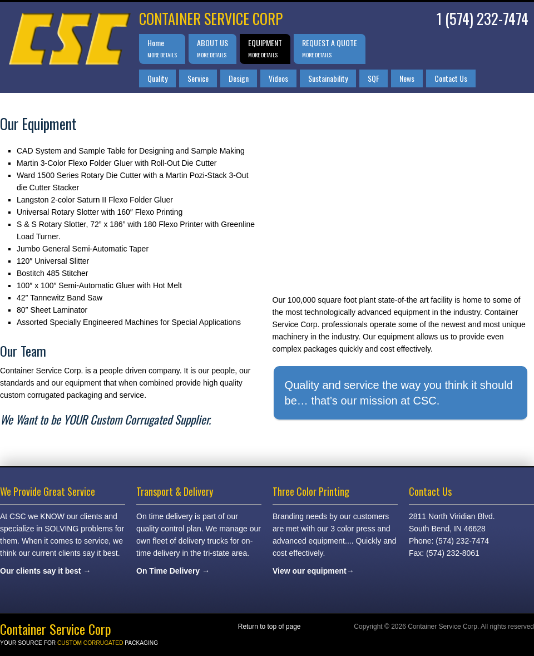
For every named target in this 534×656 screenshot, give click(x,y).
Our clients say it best (40, 570)
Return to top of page (269, 626)
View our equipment (310, 570)
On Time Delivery (168, 570)
